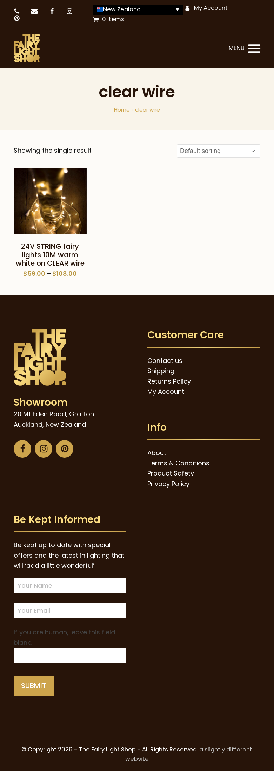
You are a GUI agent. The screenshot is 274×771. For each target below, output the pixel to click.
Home (122, 109)
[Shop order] (218, 151)
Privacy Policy (168, 483)
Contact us (164, 360)
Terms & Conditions (178, 463)
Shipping (160, 370)
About (156, 452)
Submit (33, 686)
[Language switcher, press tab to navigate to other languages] (138, 10)
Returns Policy (169, 381)
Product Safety (170, 473)
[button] (244, 49)
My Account (211, 8)
